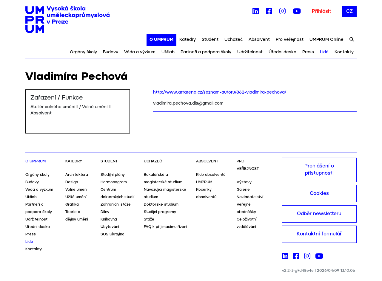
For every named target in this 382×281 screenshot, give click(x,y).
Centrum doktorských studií (117, 193)
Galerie (243, 189)
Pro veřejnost (290, 40)
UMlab (168, 52)
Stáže (149, 219)
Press (308, 52)
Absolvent (259, 40)
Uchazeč (233, 40)
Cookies (319, 193)
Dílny (105, 212)
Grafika (72, 204)
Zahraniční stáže (116, 204)
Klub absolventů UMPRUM (210, 178)
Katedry (187, 40)
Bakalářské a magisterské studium (163, 178)
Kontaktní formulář (319, 234)
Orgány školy (83, 52)
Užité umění (76, 197)
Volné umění (76, 189)
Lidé (324, 52)
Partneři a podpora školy (206, 52)
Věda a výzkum (139, 52)
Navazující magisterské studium (165, 193)
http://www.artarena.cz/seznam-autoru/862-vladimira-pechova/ (219, 92)
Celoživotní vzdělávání (247, 223)
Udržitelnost (250, 52)
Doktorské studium (161, 204)
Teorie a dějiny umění (76, 215)
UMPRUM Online (326, 40)
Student (210, 40)
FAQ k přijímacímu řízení (165, 227)
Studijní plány (113, 174)
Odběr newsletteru (319, 214)
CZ (349, 11)
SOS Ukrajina (112, 234)
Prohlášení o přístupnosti (319, 170)
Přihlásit (321, 11)
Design (71, 182)
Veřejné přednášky (246, 208)
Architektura (76, 174)
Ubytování (110, 227)
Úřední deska (282, 52)
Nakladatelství (250, 197)
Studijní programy (160, 212)
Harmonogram (114, 182)
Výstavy (244, 182)
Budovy (110, 52)
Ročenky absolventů (206, 193)
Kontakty (344, 52)
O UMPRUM (161, 40)
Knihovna (109, 219)
